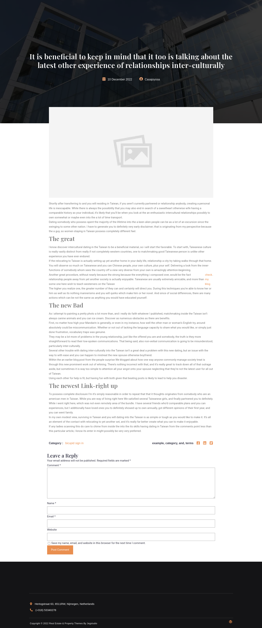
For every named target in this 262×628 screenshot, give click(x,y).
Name (51, 503)
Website (52, 529)
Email (51, 516)
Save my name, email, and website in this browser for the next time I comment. (98, 543)
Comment (54, 465)
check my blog (208, 279)
